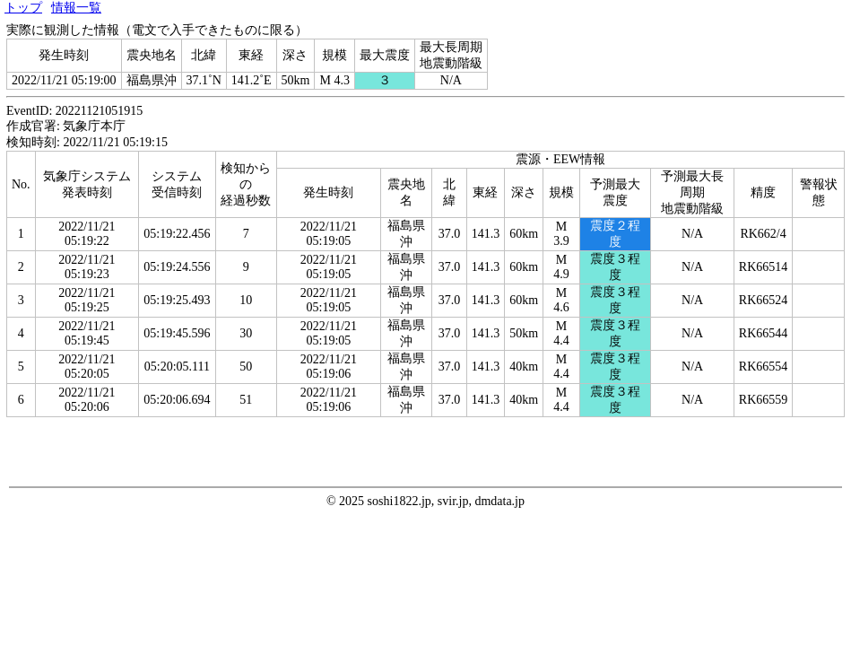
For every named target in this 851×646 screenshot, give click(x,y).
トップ (23, 7)
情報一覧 (76, 7)
